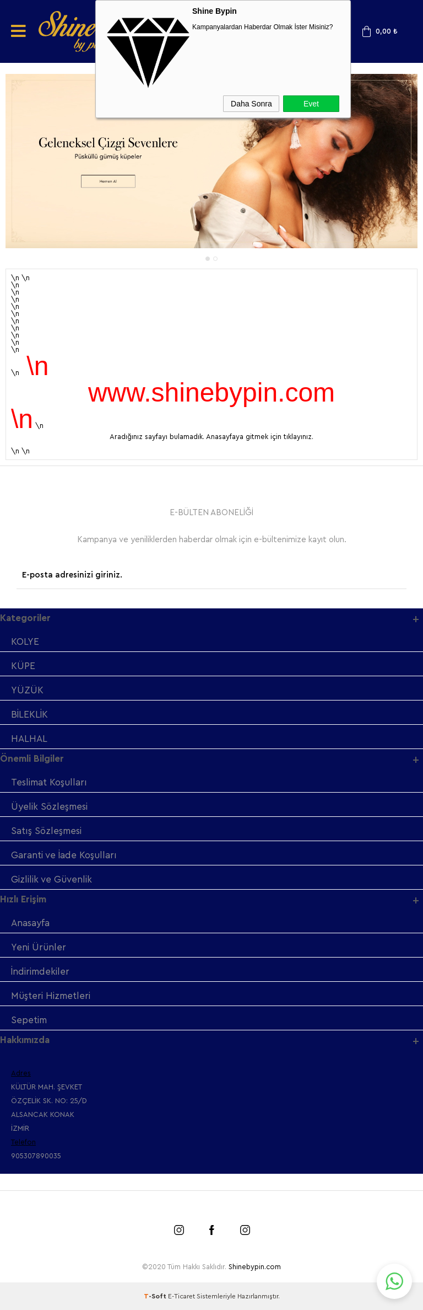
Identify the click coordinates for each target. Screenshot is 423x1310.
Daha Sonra (251, 103)
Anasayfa (30, 923)
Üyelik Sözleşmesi (49, 806)
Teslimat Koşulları (49, 782)
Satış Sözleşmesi (46, 831)
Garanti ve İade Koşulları (64, 855)
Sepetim (29, 1020)
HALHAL (29, 739)
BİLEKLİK (29, 714)
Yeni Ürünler (38, 947)
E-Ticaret (181, 1296)
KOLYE (25, 641)
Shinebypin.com (255, 1266)
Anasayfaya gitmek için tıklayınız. (259, 436)
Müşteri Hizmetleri (50, 996)
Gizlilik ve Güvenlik (51, 879)
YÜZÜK (27, 690)
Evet (311, 103)
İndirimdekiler (40, 971)
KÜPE (23, 666)
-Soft (156, 1296)
